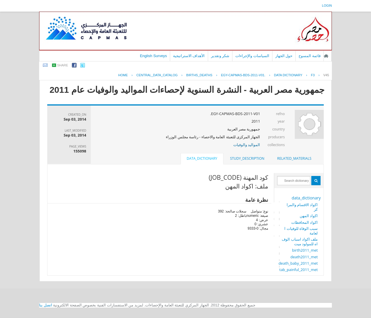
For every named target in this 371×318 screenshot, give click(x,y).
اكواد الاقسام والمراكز (302, 207)
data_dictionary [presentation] (202, 158)
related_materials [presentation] (294, 158)
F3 (313, 75)
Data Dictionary (288, 75)
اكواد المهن (309, 215)
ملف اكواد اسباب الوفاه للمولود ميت (300, 241)
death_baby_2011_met (298, 263)
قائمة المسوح (310, 56)
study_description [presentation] (247, 158)
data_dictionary (306, 198)
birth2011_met (305, 250)
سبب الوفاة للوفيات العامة (301, 230)
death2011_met (304, 257)
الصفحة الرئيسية (326, 56)
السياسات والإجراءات (252, 56)
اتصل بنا (45, 305)
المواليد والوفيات (246, 144)
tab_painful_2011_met (298, 269)
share (62, 65)
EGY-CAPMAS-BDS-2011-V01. (243, 75)
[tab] (294, 158)
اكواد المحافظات (304, 222)
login (327, 5)
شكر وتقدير (220, 56)
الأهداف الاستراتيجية (189, 56)
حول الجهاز (284, 56)
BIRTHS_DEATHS (199, 75)
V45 (326, 75)
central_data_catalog (157, 75)
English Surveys (153, 56)
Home (123, 75)
